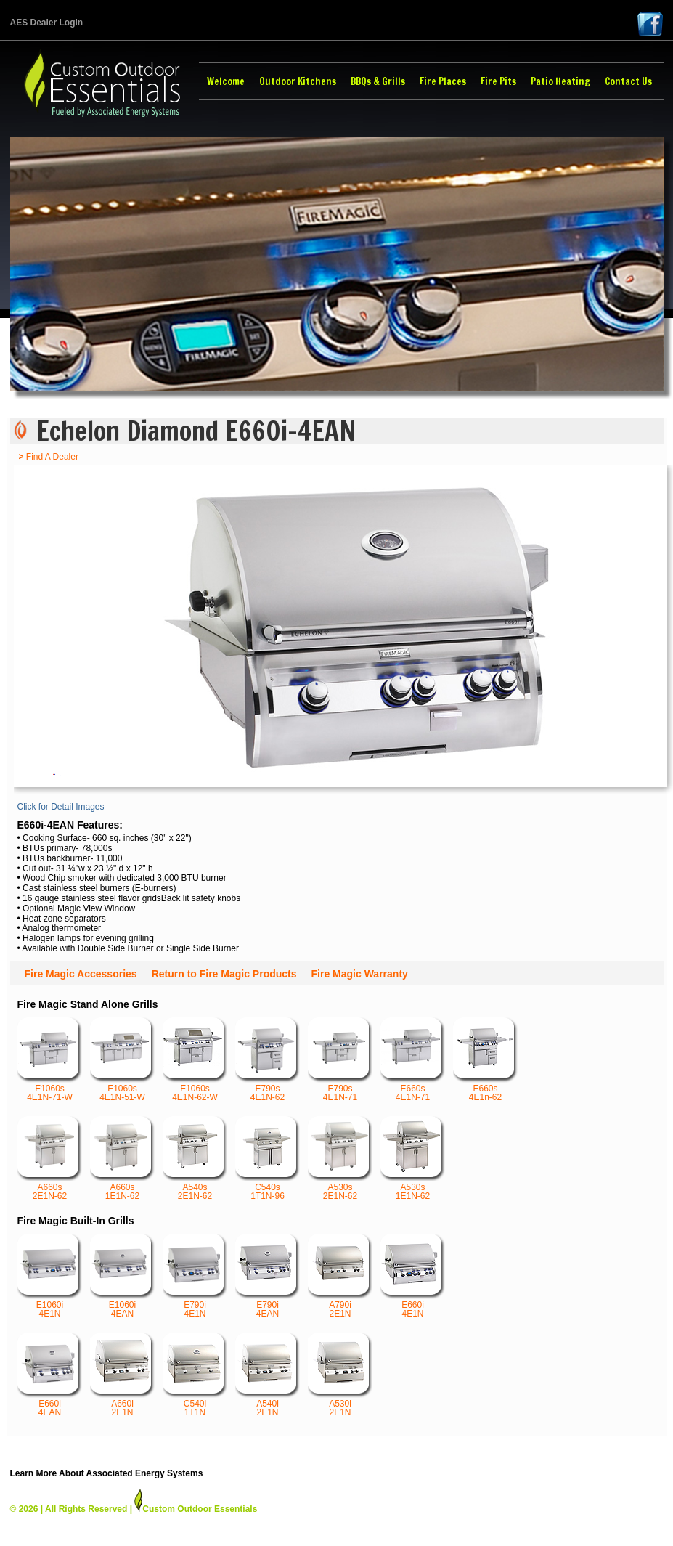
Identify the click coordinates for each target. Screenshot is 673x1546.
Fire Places (443, 81)
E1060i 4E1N (50, 1276)
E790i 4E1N (195, 1276)
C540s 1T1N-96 (268, 1158)
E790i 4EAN (268, 1276)
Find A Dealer (48, 457)
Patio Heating (560, 81)
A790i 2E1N (340, 1276)
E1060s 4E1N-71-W (50, 1059)
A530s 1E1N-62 (413, 1158)
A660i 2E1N (122, 1375)
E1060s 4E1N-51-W (122, 1059)
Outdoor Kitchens (297, 81)
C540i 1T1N (195, 1375)
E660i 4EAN (50, 1375)
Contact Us (628, 81)
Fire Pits (498, 81)
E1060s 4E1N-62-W (195, 1059)
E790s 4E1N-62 (268, 1059)
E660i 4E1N (413, 1276)
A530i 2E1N (340, 1375)
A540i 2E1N (268, 1375)
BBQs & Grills (378, 81)
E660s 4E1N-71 (413, 1059)
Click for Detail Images (61, 807)
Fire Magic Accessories (81, 974)
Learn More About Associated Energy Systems (106, 1473)
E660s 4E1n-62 (485, 1059)
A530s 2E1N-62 (340, 1158)
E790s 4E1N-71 (340, 1059)
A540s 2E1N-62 (195, 1158)
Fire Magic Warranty (359, 974)
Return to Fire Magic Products (224, 974)
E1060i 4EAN (122, 1276)
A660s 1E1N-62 (122, 1158)
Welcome (226, 81)
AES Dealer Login (46, 22)
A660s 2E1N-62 (50, 1158)
